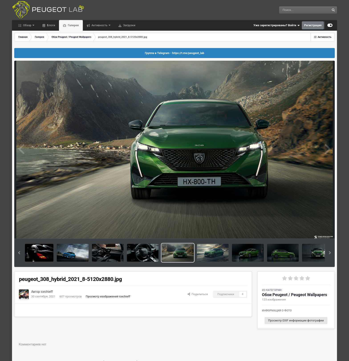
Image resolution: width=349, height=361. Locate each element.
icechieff (47, 291)
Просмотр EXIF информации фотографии (296, 320)
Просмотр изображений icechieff (108, 296)
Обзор (27, 25)
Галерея (73, 25)
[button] (19, 253)
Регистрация (312, 25)
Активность (99, 25)
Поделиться (198, 294)
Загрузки (128, 25)
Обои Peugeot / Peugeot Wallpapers (294, 294)
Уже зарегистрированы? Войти (277, 25)
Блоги (50, 25)
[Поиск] (296, 10)
